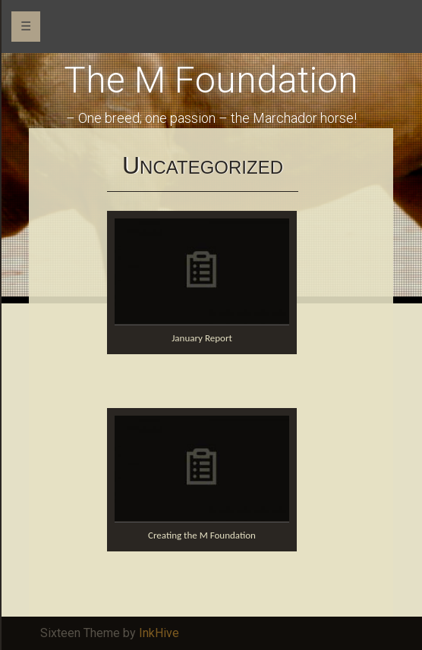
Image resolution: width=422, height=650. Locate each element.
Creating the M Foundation (202, 535)
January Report (202, 338)
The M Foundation (211, 80)
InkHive (159, 633)
